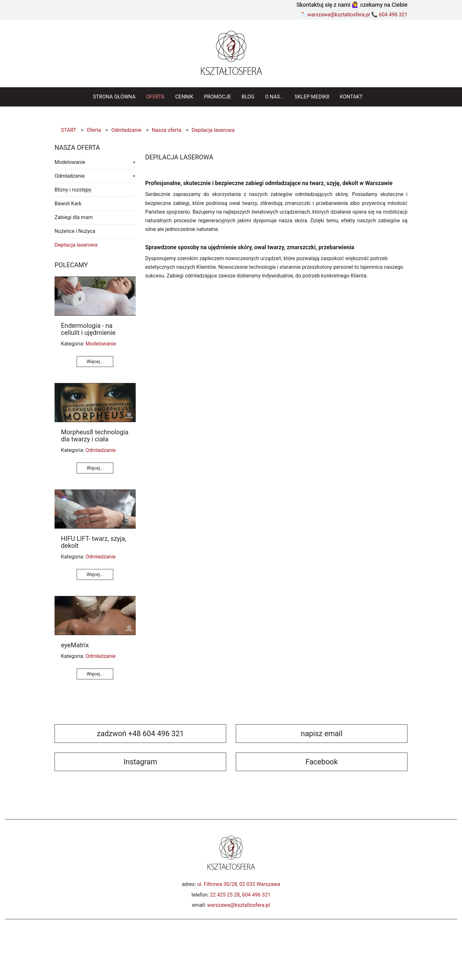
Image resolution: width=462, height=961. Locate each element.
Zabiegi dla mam (74, 217)
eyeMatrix (75, 645)
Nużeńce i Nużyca (75, 231)
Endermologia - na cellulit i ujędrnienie (88, 329)
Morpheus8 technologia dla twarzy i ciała (94, 435)
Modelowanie (70, 162)
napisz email (322, 733)
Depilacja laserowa (76, 245)
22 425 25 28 (225, 895)
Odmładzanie (70, 176)
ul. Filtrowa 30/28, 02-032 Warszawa (238, 884)
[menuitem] (114, 96)
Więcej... (95, 361)
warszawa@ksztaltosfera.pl (338, 15)
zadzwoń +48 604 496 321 (140, 733)
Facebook (321, 761)
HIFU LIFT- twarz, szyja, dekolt (93, 542)
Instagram (140, 761)
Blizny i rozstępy (73, 190)
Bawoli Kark (68, 203)
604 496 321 (393, 15)
